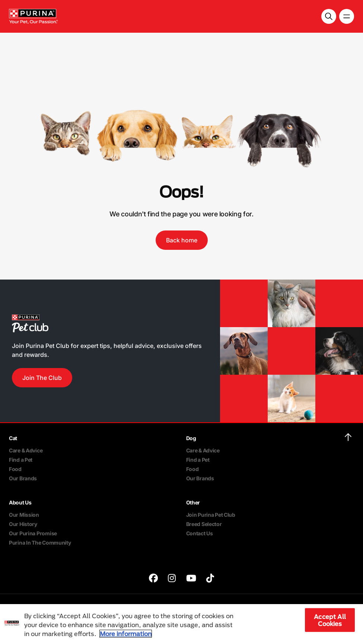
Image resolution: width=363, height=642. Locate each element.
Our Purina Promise (33, 533)
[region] (181, 623)
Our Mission (24, 515)
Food (15, 469)
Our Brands (23, 478)
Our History (23, 524)
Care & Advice (25, 450)
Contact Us (199, 533)
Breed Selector (204, 524)
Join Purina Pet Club (210, 515)
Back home (181, 240)
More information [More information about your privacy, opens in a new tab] (126, 633)
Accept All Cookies (330, 620)
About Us (20, 502)
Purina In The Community (40, 542)
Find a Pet (20, 460)
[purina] (153, 579)
